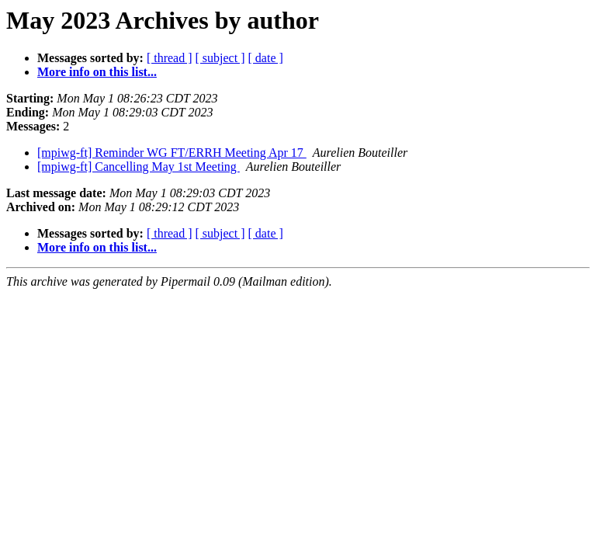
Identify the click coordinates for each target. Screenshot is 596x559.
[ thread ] (169, 57)
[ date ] (265, 57)
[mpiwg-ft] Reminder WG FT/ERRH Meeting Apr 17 (172, 152)
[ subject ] (220, 57)
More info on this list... (97, 71)
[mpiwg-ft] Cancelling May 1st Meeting (138, 166)
